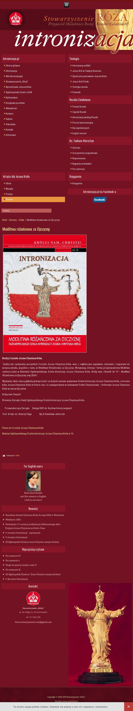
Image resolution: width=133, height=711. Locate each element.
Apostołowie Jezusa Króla (18, 87)
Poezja (9, 194)
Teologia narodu (80, 87)
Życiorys (76, 147)
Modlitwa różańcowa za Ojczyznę (26, 229)
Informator (11, 135)
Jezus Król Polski (80, 81)
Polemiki (76, 92)
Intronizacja (11, 71)
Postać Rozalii (79, 106)
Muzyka (9, 188)
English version (79, 133)
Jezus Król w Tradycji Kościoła (86, 71)
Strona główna (13, 65)
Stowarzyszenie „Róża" (17, 81)
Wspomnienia (78, 158)
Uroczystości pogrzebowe (84, 153)
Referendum (12, 97)
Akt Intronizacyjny (14, 76)
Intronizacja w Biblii (81, 65)
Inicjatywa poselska (15, 103)
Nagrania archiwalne (82, 163)
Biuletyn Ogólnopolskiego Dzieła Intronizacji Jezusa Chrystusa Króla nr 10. (38, 433)
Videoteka (10, 124)
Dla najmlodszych (80, 128)
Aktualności (11, 108)
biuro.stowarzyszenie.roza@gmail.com (33, 622)
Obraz (8, 183)
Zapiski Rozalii (79, 112)
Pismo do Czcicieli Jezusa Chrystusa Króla (22, 427)
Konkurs (10, 113)
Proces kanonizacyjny (82, 122)
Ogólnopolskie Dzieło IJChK (19, 92)
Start (4, 219)
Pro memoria (78, 169)
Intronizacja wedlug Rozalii (85, 117)
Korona (9, 199)
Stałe (21, 219)
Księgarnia (77, 183)
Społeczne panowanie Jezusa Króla (89, 76)
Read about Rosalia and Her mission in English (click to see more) (33, 496)
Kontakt (9, 129)
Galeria (9, 119)
